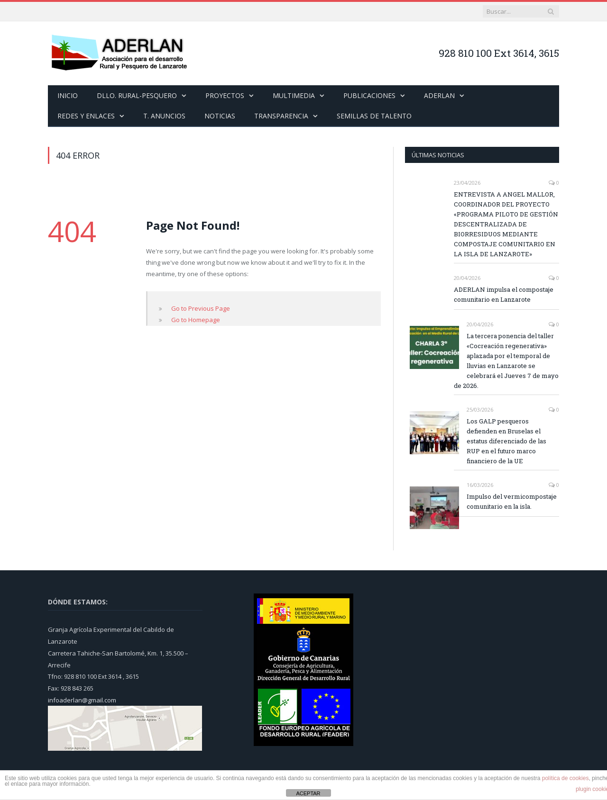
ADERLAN (439, 95)
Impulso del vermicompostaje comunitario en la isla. (512, 501)
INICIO (67, 95)
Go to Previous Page (200, 308)
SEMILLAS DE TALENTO (374, 115)
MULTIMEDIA (294, 95)
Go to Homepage (195, 319)
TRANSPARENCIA (281, 115)
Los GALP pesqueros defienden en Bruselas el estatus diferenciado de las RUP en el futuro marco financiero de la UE (506, 441)
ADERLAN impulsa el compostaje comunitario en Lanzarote (503, 294)
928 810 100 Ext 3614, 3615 (499, 53)
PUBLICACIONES (369, 95)
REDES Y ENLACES (86, 115)
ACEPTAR (308, 793)
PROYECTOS (224, 95)
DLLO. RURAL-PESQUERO (137, 95)
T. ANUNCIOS (164, 115)
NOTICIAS (219, 115)
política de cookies (565, 778)
